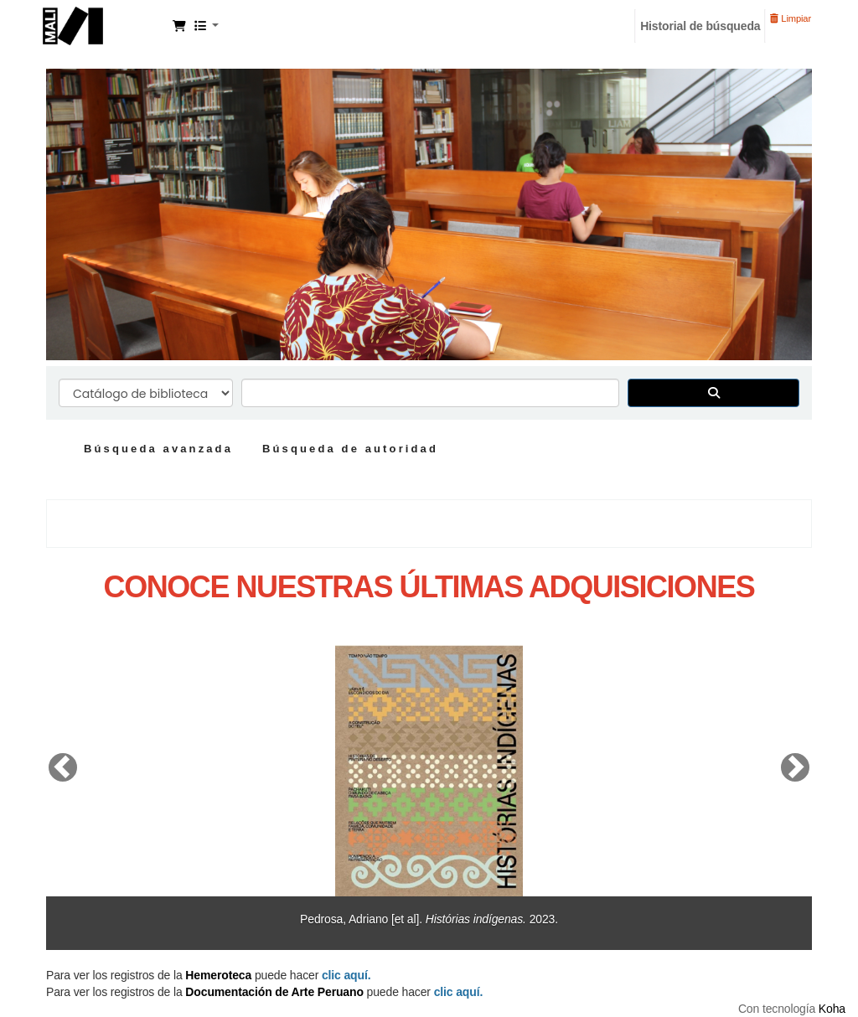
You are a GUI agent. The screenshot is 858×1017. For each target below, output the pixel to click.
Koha (832, 1008)
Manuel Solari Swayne (105, 23)
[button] (179, 26)
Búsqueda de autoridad (350, 448)
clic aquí (345, 975)
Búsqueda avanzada (158, 448)
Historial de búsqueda (700, 26)
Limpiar (790, 18)
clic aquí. (458, 992)
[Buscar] (713, 393)
